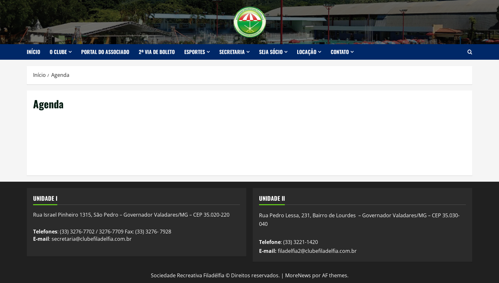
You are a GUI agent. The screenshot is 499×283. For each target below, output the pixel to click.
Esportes (194, 52)
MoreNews (298, 275)
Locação (306, 52)
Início (33, 52)
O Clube (58, 52)
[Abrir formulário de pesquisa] (469, 52)
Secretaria (232, 52)
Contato (340, 52)
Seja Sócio (271, 52)
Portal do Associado (105, 52)
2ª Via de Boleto (157, 52)
